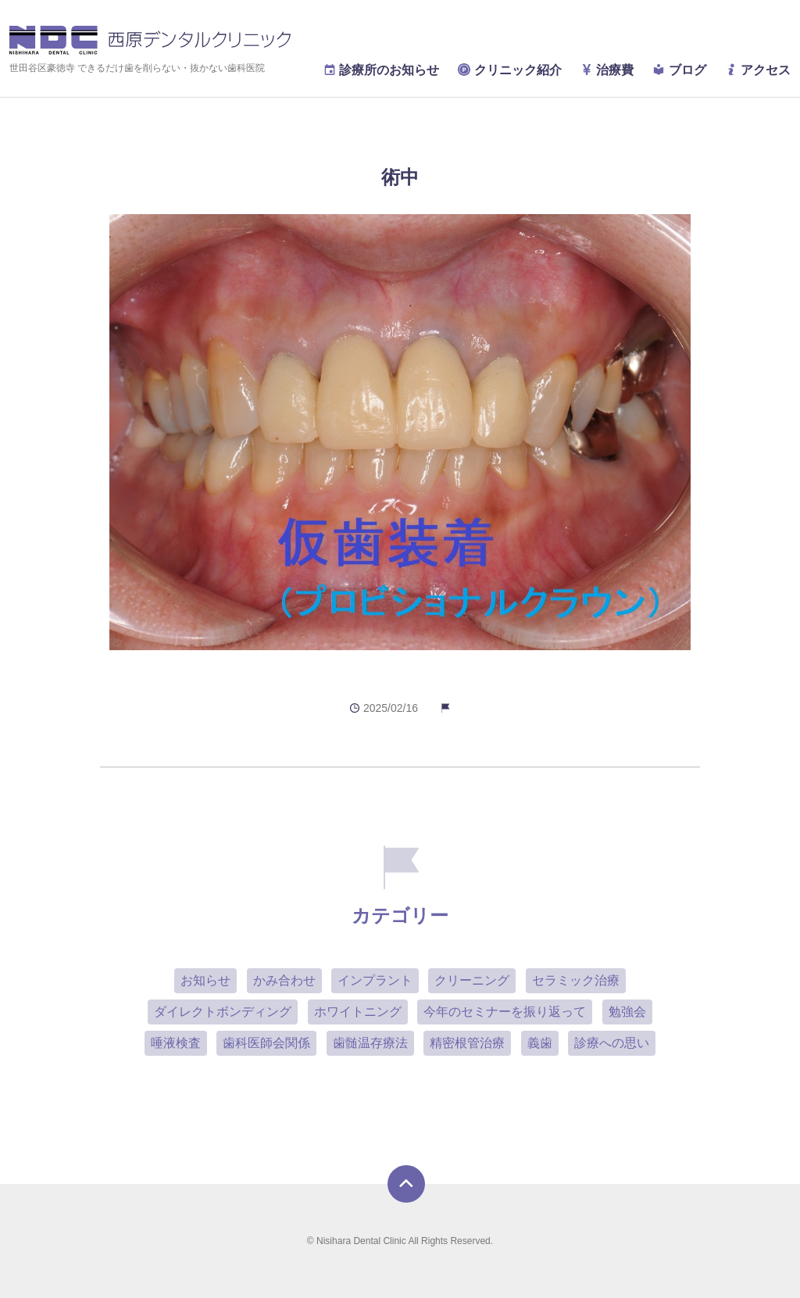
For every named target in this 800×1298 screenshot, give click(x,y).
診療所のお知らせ (381, 70)
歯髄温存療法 (370, 1042)
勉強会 (627, 1011)
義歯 (539, 1042)
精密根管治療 (467, 1042)
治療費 (607, 70)
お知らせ (205, 980)
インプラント (375, 980)
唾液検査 (176, 1042)
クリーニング (471, 980)
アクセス (758, 70)
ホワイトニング (358, 1011)
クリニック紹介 (509, 70)
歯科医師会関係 (266, 1042)
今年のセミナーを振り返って (504, 1011)
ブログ (678, 70)
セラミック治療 (576, 980)
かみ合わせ (284, 980)
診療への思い (611, 1042)
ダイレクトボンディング (222, 1011)
